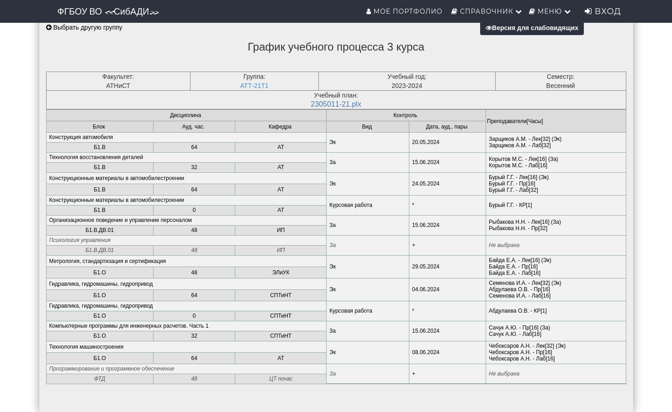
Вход (603, 11)
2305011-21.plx (336, 104)
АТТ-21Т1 (254, 85)
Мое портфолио (405, 11)
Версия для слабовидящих (532, 27)
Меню (550, 11)
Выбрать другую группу (84, 27)
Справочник (486, 11)
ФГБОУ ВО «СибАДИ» (108, 11)
